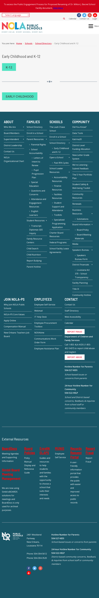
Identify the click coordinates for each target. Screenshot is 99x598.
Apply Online (10, 320)
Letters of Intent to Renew (37, 161)
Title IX (75, 289)
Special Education (34, 184)
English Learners (33, 213)
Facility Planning (80, 282)
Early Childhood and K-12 (60, 150)
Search (64, 18)
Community (81, 122)
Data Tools (77, 133)
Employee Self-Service (44, 304)
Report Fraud (90, 450)
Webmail (38, 310)
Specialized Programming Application (58, 223)
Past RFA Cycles (61, 162)
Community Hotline (81, 295)
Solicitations (82, 219)
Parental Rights (38, 144)
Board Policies (29, 450)
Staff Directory (72, 310)
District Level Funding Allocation (81, 147)
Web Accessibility (73, 316)
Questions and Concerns (37, 192)
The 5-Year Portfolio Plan (82, 176)
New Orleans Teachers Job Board (16, 334)
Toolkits (58, 215)
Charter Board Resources (56, 234)
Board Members (11, 133)
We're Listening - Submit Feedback (80, 166)
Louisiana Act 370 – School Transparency (82, 274)
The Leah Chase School (57, 129)
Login (94, 18)
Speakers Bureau (80, 250)
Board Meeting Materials (83, 236)
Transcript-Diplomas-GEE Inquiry (36, 229)
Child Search (32, 248)
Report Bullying (34, 260)
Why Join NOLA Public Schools (14, 306)
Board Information (81, 224)
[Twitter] (84, 15)
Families (33, 122)
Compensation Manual (15, 326)
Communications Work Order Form (45, 340)
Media (75, 244)
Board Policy (83, 229)
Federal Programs (58, 242)
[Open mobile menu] (94, 26)
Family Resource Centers (34, 240)
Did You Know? (79, 127)
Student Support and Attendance (58, 206)
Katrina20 (77, 139)
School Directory (34, 127)
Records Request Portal (76, 452)
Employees (43, 299)
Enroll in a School (35, 133)
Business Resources (77, 212)
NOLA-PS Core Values (14, 314)
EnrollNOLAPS (45, 450)
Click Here (58, 8)
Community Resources (77, 196)
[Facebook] (79, 15)
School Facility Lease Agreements (59, 250)
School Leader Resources (56, 170)
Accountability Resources (59, 179)
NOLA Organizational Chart (14, 159)
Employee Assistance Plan (46, 348)
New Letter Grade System (80, 157)
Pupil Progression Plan (38, 174)
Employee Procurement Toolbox (45, 325)
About (9, 122)
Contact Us (84, 18)
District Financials (80, 264)
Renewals (76, 203)
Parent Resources (35, 139)
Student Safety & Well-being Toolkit (81, 186)
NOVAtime (39, 332)
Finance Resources (57, 187)
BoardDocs (9, 448)
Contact (71, 299)
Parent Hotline (34, 266)
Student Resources (36, 220)
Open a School (56, 157)
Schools (56, 122)
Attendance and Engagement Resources (37, 203)
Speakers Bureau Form (81, 257)
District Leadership (13, 145)
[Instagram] (90, 15)
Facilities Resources (57, 196)
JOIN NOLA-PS (14, 299)
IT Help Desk (40, 316)
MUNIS (59, 448)
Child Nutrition (34, 254)
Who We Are (10, 127)
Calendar (73, 18)
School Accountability (36, 151)
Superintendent (11, 139)
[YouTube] (95, 15)
